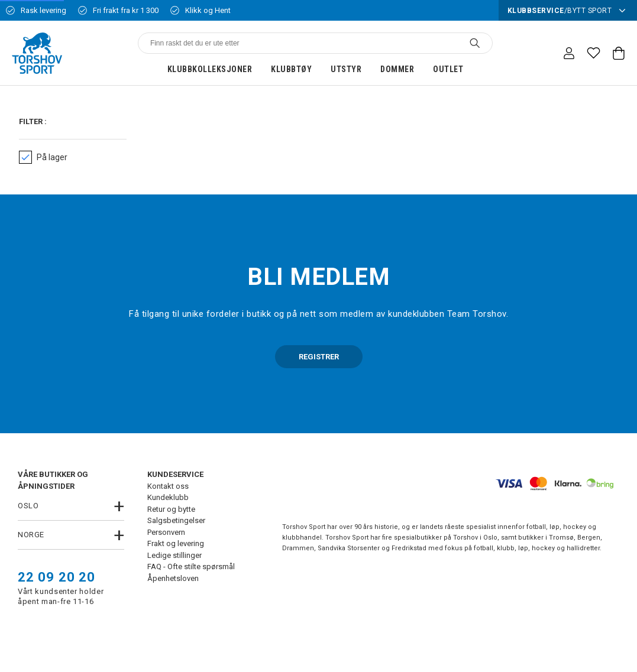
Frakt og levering (175, 543)
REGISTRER (319, 356)
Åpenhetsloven (173, 578)
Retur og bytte (171, 509)
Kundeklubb (168, 497)
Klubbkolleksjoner (210, 69)
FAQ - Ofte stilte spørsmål (191, 566)
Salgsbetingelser (176, 520)
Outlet (448, 69)
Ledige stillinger (174, 555)
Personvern (166, 532)
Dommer (397, 69)
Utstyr (346, 69)
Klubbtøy (291, 69)
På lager (43, 157)
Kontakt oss (168, 486)
